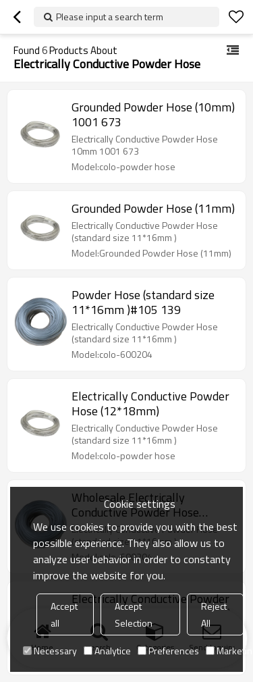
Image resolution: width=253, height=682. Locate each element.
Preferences (168, 651)
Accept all (64, 614)
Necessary (50, 651)
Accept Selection (133, 614)
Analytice (107, 651)
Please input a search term (109, 16)
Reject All (214, 614)
